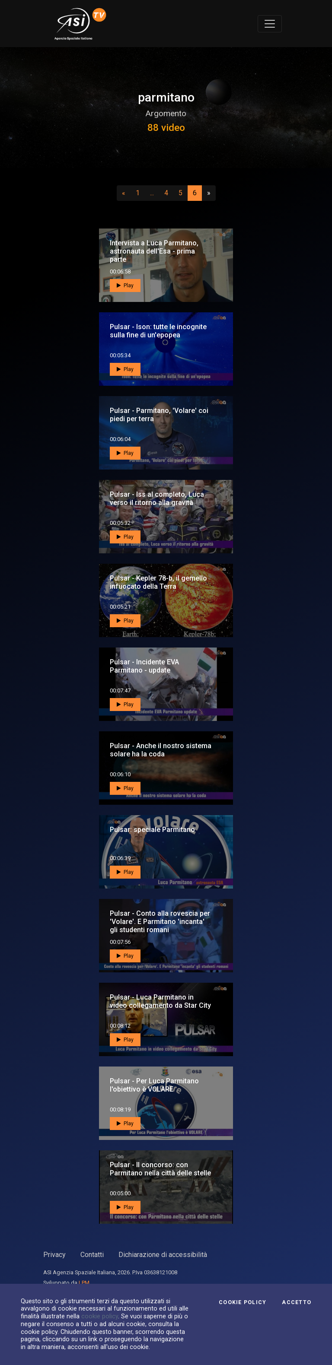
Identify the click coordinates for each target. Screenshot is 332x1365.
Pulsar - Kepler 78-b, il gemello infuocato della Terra (158, 582)
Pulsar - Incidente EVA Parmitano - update (144, 666)
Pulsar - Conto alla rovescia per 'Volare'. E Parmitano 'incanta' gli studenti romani (160, 921)
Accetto (296, 1302)
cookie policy (99, 1316)
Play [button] (125, 286)
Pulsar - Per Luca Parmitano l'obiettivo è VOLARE (154, 1085)
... (153, 192)
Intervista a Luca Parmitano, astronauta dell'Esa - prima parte (154, 251)
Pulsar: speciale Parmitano (152, 829)
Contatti (92, 1255)
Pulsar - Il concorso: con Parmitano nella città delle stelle (160, 1169)
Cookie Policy (242, 1302)
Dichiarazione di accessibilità (162, 1255)
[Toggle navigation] (270, 23)
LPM (84, 1282)
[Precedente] (124, 193)
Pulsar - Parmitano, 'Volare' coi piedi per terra (159, 414)
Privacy (54, 1255)
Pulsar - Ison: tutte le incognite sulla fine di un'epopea (158, 331)
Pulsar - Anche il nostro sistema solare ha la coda (160, 750)
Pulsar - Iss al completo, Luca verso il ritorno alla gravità (157, 498)
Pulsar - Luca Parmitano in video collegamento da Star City (160, 1001)
